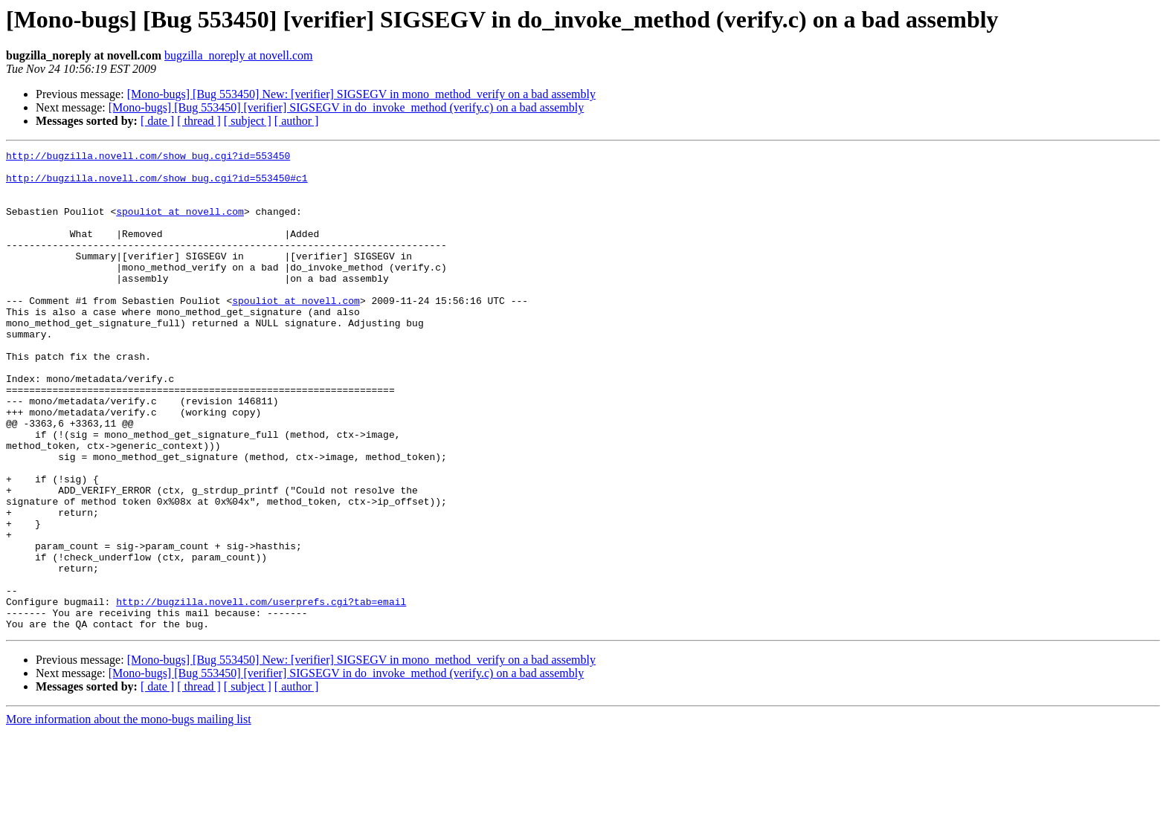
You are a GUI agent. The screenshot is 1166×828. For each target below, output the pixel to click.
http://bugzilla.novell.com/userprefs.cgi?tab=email (261, 692)
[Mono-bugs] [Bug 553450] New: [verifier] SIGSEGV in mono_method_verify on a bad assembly (361, 94)
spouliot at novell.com (180, 224)
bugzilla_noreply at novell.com (238, 55)
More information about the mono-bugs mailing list (128, 815)
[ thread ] (199, 120)
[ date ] (157, 120)
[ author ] (296, 120)
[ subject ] (247, 120)
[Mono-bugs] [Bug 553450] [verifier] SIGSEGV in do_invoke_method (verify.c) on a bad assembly (346, 107)
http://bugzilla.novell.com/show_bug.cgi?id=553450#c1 (157, 184)
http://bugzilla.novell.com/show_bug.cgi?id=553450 (148, 157)
